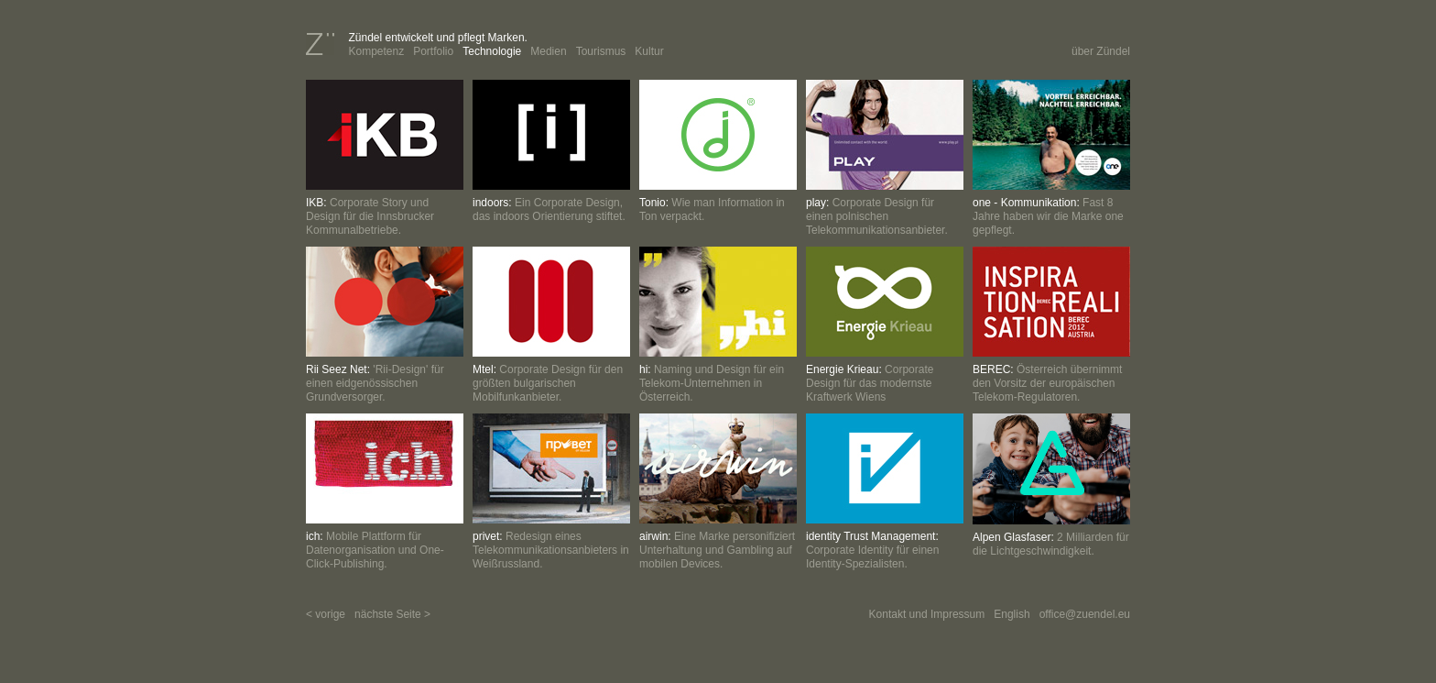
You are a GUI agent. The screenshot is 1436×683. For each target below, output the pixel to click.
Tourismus (601, 51)
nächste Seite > (392, 614)
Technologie (491, 51)
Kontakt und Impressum (927, 614)
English (1011, 614)
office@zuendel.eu (1084, 614)
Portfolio (433, 51)
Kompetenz (376, 51)
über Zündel (1101, 51)
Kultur (649, 51)
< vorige (325, 614)
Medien (548, 51)
